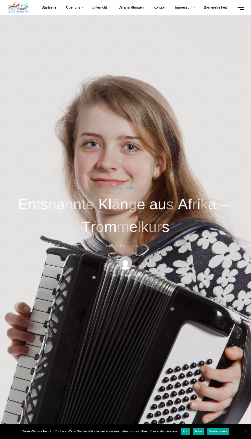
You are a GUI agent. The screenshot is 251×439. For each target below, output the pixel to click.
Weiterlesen (218, 431)
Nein (198, 431)
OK (185, 431)
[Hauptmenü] (239, 7)
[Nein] (244, 431)
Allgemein (124, 188)
